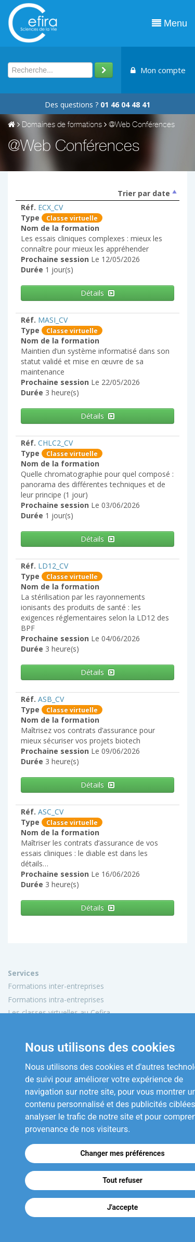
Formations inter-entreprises (56, 986)
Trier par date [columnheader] (144, 193)
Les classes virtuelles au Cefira (59, 1012)
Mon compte (158, 70)
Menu (169, 23)
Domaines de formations (62, 125)
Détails (97, 293)
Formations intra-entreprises (56, 999)
